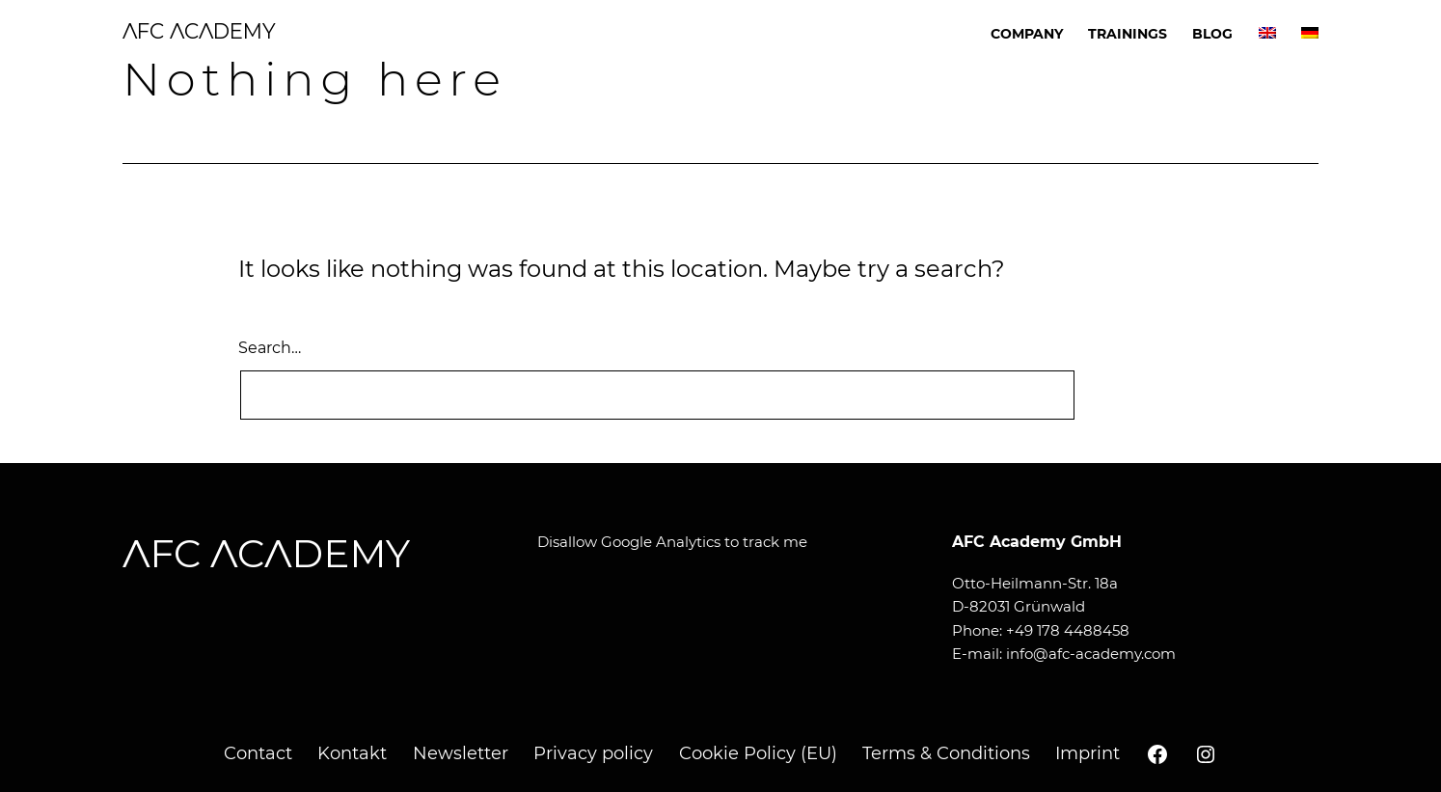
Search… (269, 347)
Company (1027, 33)
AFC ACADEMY (199, 30)
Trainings (1127, 33)
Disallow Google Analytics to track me (672, 542)
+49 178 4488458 (1067, 630)
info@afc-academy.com (1091, 653)
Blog (1212, 33)
